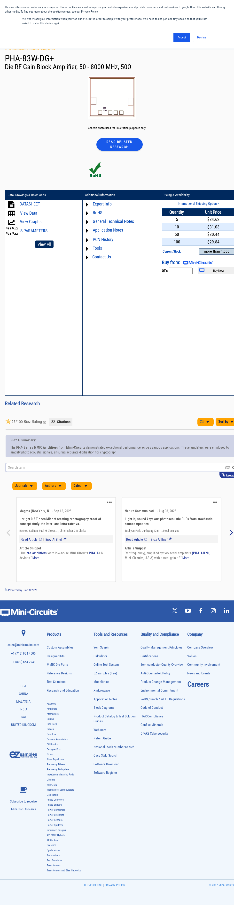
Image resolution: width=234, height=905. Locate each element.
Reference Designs (59, 673)
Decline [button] (201, 37)
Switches (51, 845)
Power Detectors (55, 815)
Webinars (100, 730)
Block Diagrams (104, 708)
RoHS (97, 212)
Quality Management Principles (161, 647)
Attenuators (53, 713)
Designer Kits (55, 656)
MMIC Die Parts (57, 665)
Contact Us (101, 256)
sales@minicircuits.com (23, 645)
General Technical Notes (113, 221)
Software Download (106, 764)
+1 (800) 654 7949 (23, 662)
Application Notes (108, 230)
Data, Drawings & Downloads (27, 195)
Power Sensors (54, 820)
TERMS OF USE (93, 885)
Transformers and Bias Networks (64, 870)
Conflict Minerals (151, 725)
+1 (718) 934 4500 (23, 653)
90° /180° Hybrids (56, 835)
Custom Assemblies (60, 647)
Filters (50, 754)
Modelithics (101, 682)
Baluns (50, 719)
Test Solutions (56, 682)
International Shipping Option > (198, 203)
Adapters (51, 704)
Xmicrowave (102, 690)
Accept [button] (182, 37)
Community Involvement (203, 665)
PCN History (103, 239)
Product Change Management (160, 682)
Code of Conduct (151, 708)
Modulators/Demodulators (60, 789)
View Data (28, 213)
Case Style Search (105, 755)
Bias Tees (52, 724)
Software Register (105, 773)
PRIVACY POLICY (114, 885)
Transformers (54, 865)
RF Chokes (52, 840)
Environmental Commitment (159, 690)
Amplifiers (48, 49)
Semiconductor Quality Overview (161, 665)
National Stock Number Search (114, 747)
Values (191, 656)
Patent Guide (102, 738)
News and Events (198, 673)
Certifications (149, 656)
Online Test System (106, 665)
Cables (50, 729)
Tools (97, 248)
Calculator (100, 656)
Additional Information (100, 195)
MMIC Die (52, 784)
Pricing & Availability (176, 195)
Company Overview (200, 647)
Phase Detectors (55, 799)
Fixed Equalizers (55, 759)
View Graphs (30, 221)
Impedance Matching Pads (60, 774)
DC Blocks (52, 744)
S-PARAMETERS (33, 230)
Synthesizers (53, 850)
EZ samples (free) (105, 673)
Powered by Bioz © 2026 (21, 590)
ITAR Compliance (151, 716)
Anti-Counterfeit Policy (155, 673)
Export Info (102, 203)
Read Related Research (119, 144)
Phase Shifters (54, 804)
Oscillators (52, 794)
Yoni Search (101, 647)
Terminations (53, 855)
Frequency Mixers (56, 764)
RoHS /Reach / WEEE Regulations (162, 699)
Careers (198, 684)
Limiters (51, 779)
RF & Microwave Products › (23, 49)
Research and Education (63, 690)
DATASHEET (30, 203)
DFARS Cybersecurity (154, 733)
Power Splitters (55, 825)
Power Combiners (56, 809)
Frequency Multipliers (58, 769)
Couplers (51, 734)
